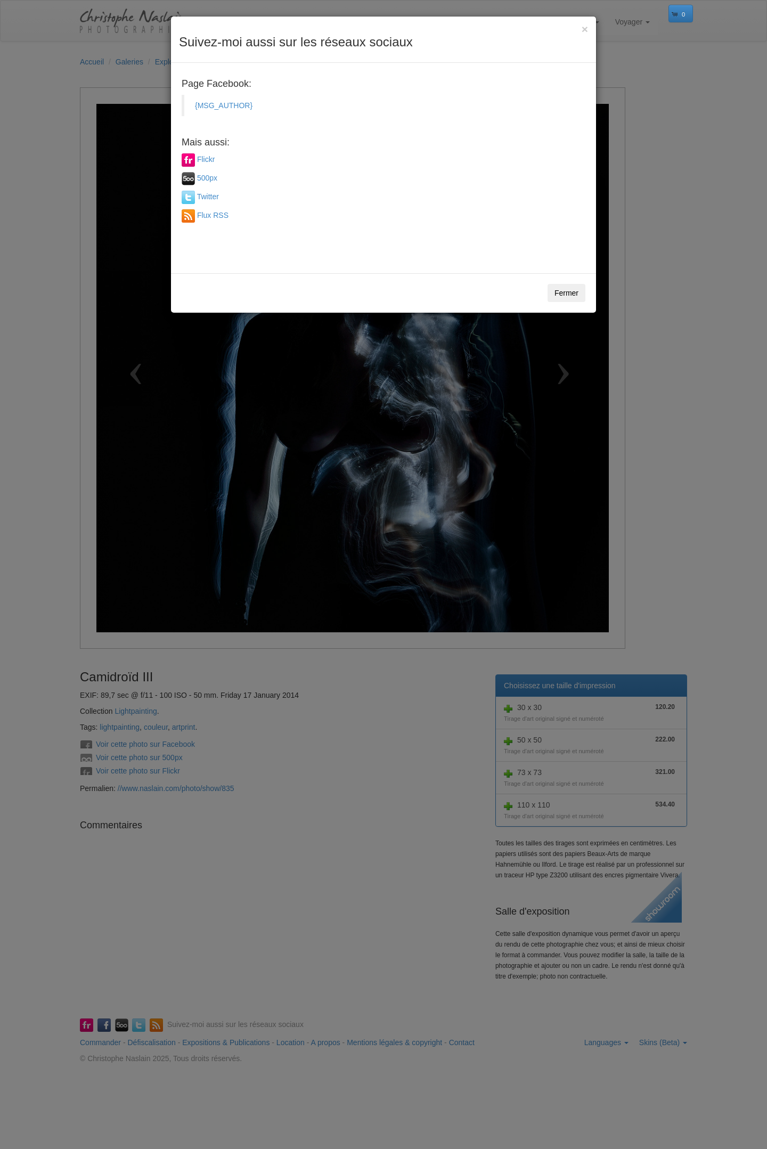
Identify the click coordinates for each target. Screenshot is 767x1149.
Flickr (206, 159)
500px (207, 178)
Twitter (208, 196)
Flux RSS (213, 215)
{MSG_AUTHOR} (223, 105)
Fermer (566, 293)
